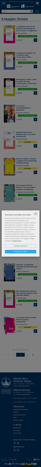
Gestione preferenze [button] (20, 246)
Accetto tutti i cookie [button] (20, 251)
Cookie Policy (16, 241)
